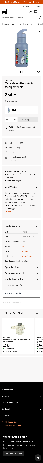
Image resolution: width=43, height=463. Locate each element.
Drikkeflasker (27, 256)
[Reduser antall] (7, 119)
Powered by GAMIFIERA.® (12, 302)
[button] (38, 72)
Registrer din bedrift (14, 453)
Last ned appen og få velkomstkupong (17, 158)
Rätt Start (9, 80)
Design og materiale (15, 273)
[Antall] (11, 119)
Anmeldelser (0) (14, 293)
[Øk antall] (15, 119)
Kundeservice (37, 6)
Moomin (25, 251)
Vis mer (8, 211)
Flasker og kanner (29, 24)
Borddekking (16, 24)
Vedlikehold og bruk (15, 279)
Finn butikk (25, 6)
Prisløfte (12, 152)
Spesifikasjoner (13, 267)
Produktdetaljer (13, 225)
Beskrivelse (11, 186)
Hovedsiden (6, 24)
